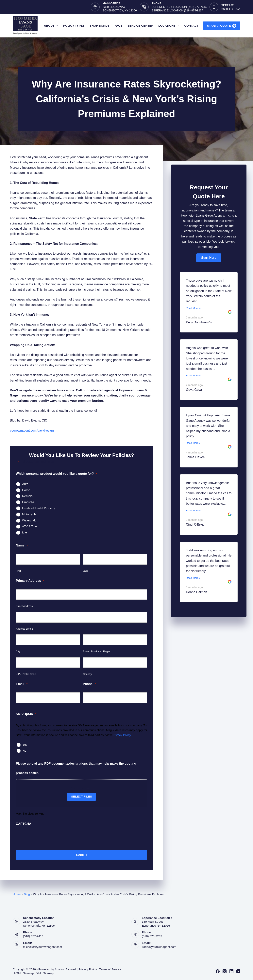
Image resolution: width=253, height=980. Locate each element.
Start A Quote (221, 26)
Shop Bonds (100, 25)
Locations (169, 25)
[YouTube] (238, 971)
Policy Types (74, 25)
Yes (25, 744)
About (52, 25)
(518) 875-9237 (152, 936)
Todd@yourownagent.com (159, 946)
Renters (27, 496)
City (18, 651)
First (18, 570)
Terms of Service (110, 969)
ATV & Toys (29, 526)
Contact (191, 25)
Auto (25, 484)
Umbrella (28, 502)
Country (87, 674)
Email (21, 684)
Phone (89, 684)
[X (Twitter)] (225, 971)
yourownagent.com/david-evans (32, 430)
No (24, 750)
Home (26, 490)
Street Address (24, 606)
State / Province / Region (97, 651)
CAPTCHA (23, 824)
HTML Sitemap (24, 973)
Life (24, 532)
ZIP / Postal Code (26, 674)
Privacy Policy (121, 735)
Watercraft (29, 520)
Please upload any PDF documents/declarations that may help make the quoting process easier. (76, 768)
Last (85, 570)
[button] (208, 257)
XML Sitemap (45, 973)
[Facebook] (218, 971)
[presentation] (46, 838)
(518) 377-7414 (230, 8)
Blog (27, 894)
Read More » (193, 308)
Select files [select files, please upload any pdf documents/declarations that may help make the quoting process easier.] (81, 796)
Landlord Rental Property (38, 508)
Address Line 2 (24, 628)
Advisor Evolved (65, 969)
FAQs (118, 25)
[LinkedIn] (231, 971)
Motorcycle (29, 514)
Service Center (140, 25)
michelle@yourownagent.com (42, 946)
